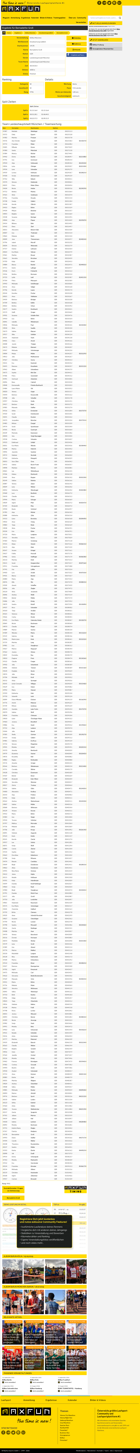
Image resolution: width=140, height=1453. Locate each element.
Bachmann (34, 623)
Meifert (33, 950)
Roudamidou (35, 1144)
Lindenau (34, 706)
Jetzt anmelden (100, 40)
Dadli (32, 1153)
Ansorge (33, 1020)
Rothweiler (34, 760)
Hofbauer (34, 877)
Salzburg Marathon (66, 1420)
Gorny (33, 360)
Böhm (33, 207)
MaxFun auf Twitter (109, 3)
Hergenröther (35, 563)
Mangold (34, 458)
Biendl (33, 731)
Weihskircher (35, 1109)
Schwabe (34, 439)
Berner (33, 1017)
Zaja (32, 579)
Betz (32, 1026)
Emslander (34, 411)
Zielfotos (76, 44)
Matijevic (34, 1131)
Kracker (33, 417)
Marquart (34, 280)
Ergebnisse (25, 18)
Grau (32, 461)
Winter (33, 769)
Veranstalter (81, 22)
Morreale (34, 823)
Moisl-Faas (34, 893)
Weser (33, 614)
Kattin (33, 836)
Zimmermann (35, 176)
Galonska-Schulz (36, 620)
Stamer (33, 753)
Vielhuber (34, 296)
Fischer (33, 293)
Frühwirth (34, 271)
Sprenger (34, 680)
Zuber (33, 484)
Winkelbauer (35, 471)
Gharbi (33, 544)
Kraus (32, 496)
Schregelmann (35, 566)
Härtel (33, 798)
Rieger (33, 626)
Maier (33, 985)
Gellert (33, 201)
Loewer (33, 922)
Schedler (33, 398)
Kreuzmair (34, 969)
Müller (33, 353)
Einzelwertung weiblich (46, 33)
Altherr (33, 1169)
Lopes (33, 290)
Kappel (33, 141)
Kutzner (33, 1074)
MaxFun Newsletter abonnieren (119, 3)
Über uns (72, 18)
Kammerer (34, 433)
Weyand (33, 1014)
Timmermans (35, 239)
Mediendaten (80, 1451)
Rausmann (34, 903)
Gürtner (33, 734)
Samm (33, 214)
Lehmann (34, 249)
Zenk (32, 1077)
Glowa (33, 652)
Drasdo (33, 198)
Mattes (33, 192)
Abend (33, 947)
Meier (33, 144)
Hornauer (34, 938)
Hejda (33, 874)
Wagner (33, 1080)
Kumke (33, 995)
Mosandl (33, 925)
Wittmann (34, 807)
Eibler (32, 531)
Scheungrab (34, 1157)
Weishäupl (34, 992)
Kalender (35, 18)
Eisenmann (34, 772)
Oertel (33, 839)
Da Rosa (33, 741)
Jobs (111, 1451)
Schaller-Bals (35, 315)
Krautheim (34, 366)
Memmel (33, 1039)
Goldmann (34, 195)
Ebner (33, 776)
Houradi (33, 553)
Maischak (34, 150)
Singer (33, 817)
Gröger (33, 763)
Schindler (34, 1033)
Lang (32, 642)
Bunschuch (34, 934)
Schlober (33, 820)
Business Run (64, 1433)
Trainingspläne (59, 18)
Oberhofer (34, 1001)
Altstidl (33, 1093)
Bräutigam (34, 1061)
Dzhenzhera (34, 960)
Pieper (33, 220)
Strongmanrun (65, 1435)
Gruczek (33, 1065)
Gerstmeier (34, 1163)
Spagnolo (34, 1112)
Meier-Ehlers (35, 185)
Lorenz (33, 1011)
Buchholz (34, 493)
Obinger (33, 166)
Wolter (33, 941)
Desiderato (34, 864)
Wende (33, 445)
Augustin (33, 833)
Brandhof (34, 722)
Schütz (33, 842)
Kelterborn (34, 855)
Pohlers (33, 795)
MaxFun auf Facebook (99, 3)
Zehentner (34, 1176)
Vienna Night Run (66, 1418)
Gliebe (33, 1106)
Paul (32, 325)
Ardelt (33, 573)
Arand (33, 341)
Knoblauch (34, 309)
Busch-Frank (35, 464)
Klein (32, 547)
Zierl (32, 226)
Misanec (33, 858)
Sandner (33, 452)
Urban (33, 306)
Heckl (32, 725)
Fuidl (32, 1007)
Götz (32, 979)
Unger (33, 391)
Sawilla (33, 328)
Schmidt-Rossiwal (36, 915)
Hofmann (34, 172)
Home (9, 33)
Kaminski (34, 363)
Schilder (33, 334)
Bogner (33, 477)
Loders (33, 1099)
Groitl (33, 896)
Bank (32, 404)
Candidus (34, 861)
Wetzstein (34, 246)
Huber (33, 687)
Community (81, 18)
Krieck (33, 261)
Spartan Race (64, 1425)
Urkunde (77, 50)
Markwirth (34, 1160)
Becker (33, 576)
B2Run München (30, 33)
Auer (32, 931)
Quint (32, 1052)
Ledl (32, 277)
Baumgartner (35, 966)
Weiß (32, 595)
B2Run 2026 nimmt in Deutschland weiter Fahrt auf (77, 1340)
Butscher (33, 420)
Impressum (118, 1451)
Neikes (33, 1004)
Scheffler (33, 585)
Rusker (33, 1090)
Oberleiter (34, 1084)
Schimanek (34, 163)
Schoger (33, 499)
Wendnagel (34, 490)
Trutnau (33, 785)
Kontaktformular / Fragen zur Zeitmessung (13, 1189)
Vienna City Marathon (67, 1415)
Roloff (33, 604)
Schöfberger (35, 284)
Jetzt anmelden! (10, 1382)
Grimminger (34, 906)
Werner (33, 468)
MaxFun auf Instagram (114, 3)
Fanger (33, 661)
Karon (33, 537)
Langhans (34, 534)
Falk (32, 636)
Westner (33, 782)
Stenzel (33, 690)
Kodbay (33, 791)
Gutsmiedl (34, 376)
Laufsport (6, 1400)
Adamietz (34, 379)
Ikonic (33, 671)
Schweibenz (34, 369)
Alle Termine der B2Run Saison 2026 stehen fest (12, 1365)
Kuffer (33, 303)
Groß (32, 944)
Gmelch (33, 1049)
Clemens (33, 912)
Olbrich (33, 204)
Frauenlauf (63, 1430)
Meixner (33, 703)
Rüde (32, 525)
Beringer (33, 217)
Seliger (33, 287)
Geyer (33, 852)
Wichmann (34, 988)
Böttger (33, 299)
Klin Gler (33, 372)
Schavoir (33, 998)
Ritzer (33, 674)
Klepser (33, 331)
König (32, 601)
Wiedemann (35, 322)
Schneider (34, 169)
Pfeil (32, 503)
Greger (33, 312)
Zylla (32, 515)
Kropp (33, 830)
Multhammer (35, 357)
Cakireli (33, 382)
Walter (33, 1141)
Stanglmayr (34, 645)
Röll (32, 757)
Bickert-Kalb (35, 230)
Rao (32, 655)
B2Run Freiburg (98, 45)
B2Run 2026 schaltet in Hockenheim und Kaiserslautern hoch (54, 1337)
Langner (33, 953)
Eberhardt (34, 474)
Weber (33, 487)
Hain (32, 693)
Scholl (33, 747)
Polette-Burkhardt (37, 385)
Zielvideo (76, 38)
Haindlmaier (35, 880)
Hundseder (34, 1172)
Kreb (32, 639)
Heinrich (33, 449)
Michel (33, 512)
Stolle (32, 401)
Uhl (32, 388)
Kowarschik (34, 395)
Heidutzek (34, 182)
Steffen (33, 407)
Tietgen (33, 344)
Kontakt (100, 1451)
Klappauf (34, 649)
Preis (32, 658)
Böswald (33, 1179)
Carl (32, 972)
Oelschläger (34, 919)
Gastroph (34, 430)
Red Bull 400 (64, 1428)
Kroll (32, 677)
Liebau (33, 826)
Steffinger (34, 557)
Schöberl (33, 509)
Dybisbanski (35, 414)
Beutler (33, 157)
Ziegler (33, 588)
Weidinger (34, 131)
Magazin (6, 18)
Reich (32, 236)
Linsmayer (34, 160)
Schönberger (35, 350)
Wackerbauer (35, 801)
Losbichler (34, 899)
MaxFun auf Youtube (104, 3)
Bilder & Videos (46, 18)
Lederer (33, 728)
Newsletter (91, 1451)
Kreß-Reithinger (36, 884)
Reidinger (34, 928)
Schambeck (34, 665)
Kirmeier (33, 1166)
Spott (32, 1096)
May (32, 506)
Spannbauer (35, 426)
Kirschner (34, 258)
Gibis (32, 788)
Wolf (32, 712)
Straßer (33, 611)
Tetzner (33, 668)
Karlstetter (34, 1036)
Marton (33, 1115)
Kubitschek (34, 957)
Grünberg (34, 541)
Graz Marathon (65, 1423)
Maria (33, 633)
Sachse (33, 630)
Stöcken (33, 871)
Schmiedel (34, 1071)
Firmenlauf (63, 1440)
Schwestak (34, 1030)
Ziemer (33, 849)
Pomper (33, 137)
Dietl (32, 560)
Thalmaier (34, 233)
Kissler (33, 617)
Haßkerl (33, 909)
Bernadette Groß (13, 1198)
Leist (32, 696)
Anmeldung (15, 18)
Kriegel (33, 550)
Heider (33, 188)
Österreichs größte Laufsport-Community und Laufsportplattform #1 (112, 1413)
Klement (33, 347)
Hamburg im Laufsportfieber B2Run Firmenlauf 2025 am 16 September (76, 1362)
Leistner (33, 1122)
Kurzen (33, 811)
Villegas (33, 684)
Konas (33, 147)
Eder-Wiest (34, 779)
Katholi (33, 1103)
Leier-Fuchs (34, 709)
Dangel (33, 423)
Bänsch (33, 1042)
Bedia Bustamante (37, 976)
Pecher (33, 528)
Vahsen (33, 252)
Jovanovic (34, 592)
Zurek (33, 1068)
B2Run (62, 1438)
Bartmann (34, 1125)
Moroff (33, 242)
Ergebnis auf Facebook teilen (77, 54)
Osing (33, 522)
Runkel (33, 265)
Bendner (33, 211)
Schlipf (33, 442)
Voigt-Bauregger (36, 436)
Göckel (33, 1055)
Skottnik (33, 455)
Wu (32, 582)
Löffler (33, 569)
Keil (32, 1118)
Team (106, 1451)
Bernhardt (34, 750)
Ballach (33, 179)
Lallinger (33, 268)
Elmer (32, 963)
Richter (33, 153)
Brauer (33, 255)
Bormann (34, 274)
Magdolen (34, 744)
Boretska (34, 518)
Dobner (33, 699)
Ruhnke (33, 480)
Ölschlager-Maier (36, 718)
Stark (32, 338)
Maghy (33, 1128)
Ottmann (34, 715)
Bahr (32, 223)
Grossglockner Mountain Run (103, 49)
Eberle (33, 1150)
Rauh (32, 887)
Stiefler (33, 1138)
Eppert (33, 134)
